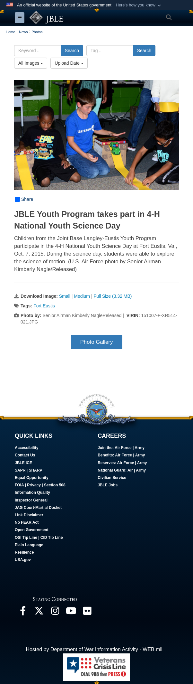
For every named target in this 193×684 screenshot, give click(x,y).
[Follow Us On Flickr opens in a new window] (87, 612)
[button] (139, 5)
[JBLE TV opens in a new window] (71, 612)
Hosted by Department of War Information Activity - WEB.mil (94, 649)
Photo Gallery (96, 342)
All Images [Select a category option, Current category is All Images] (30, 63)
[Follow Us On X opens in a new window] (39, 612)
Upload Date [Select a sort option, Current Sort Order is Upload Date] (69, 63)
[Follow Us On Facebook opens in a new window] (23, 612)
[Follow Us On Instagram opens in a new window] (55, 612)
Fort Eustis (44, 305)
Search (72, 50)
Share (24, 199)
